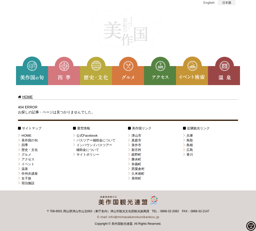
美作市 (134, 145)
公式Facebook (85, 135)
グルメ (24, 154)
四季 (23, 145)
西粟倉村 (136, 169)
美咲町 (134, 178)
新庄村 (134, 150)
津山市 (134, 135)
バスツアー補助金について (94, 140)
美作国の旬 (28, 140)
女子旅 (24, 178)
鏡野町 (134, 154)
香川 (188, 154)
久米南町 (136, 173)
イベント (26, 164)
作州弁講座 (28, 173)
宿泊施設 (26, 183)
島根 (188, 145)
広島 (188, 150)
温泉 (23, 169)
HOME (27, 97)
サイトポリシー (86, 154)
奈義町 (134, 164)
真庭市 (134, 140)
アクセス (26, 159)
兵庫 (188, 135)
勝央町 (134, 159)
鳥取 (188, 140)
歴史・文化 (28, 150)
